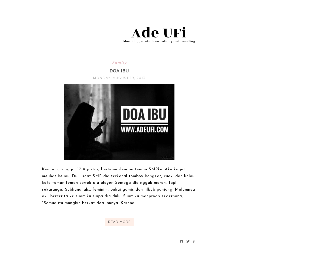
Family (119, 63)
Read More (119, 222)
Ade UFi (159, 33)
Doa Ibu (119, 71)
